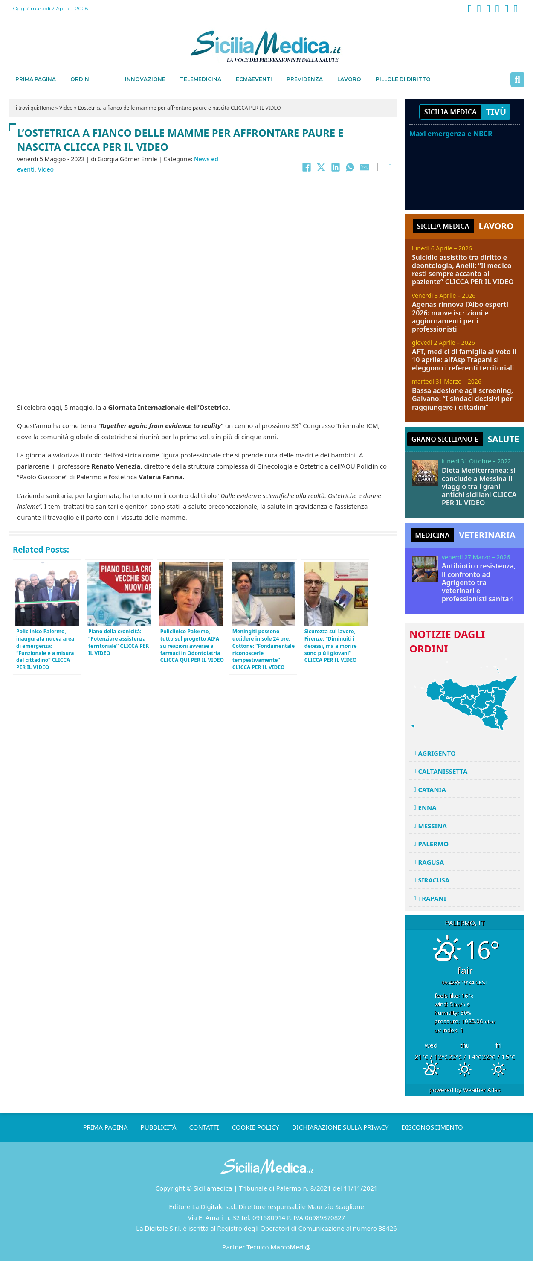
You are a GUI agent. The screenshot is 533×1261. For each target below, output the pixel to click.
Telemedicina (200, 79)
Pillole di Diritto (403, 79)
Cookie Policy (255, 1127)
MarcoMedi (291, 1247)
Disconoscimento (432, 1127)
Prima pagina (35, 79)
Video (66, 107)
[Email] (364, 167)
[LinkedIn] (335, 167)
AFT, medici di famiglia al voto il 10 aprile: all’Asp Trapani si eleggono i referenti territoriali (464, 360)
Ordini (80, 79)
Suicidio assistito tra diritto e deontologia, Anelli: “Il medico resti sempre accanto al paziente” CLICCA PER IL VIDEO (463, 270)
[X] (321, 167)
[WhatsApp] (350, 167)
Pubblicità (159, 1127)
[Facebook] (306, 167)
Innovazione (145, 79)
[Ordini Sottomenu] (109, 79)
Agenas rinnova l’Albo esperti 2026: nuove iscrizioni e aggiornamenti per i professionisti (460, 317)
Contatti (204, 1127)
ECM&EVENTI (254, 79)
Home (46, 107)
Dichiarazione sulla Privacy (340, 1127)
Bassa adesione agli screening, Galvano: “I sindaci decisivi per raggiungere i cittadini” (462, 398)
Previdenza (305, 79)
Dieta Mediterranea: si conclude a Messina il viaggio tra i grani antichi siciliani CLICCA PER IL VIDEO (479, 487)
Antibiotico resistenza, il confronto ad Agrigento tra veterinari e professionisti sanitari (479, 582)
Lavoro (349, 79)
